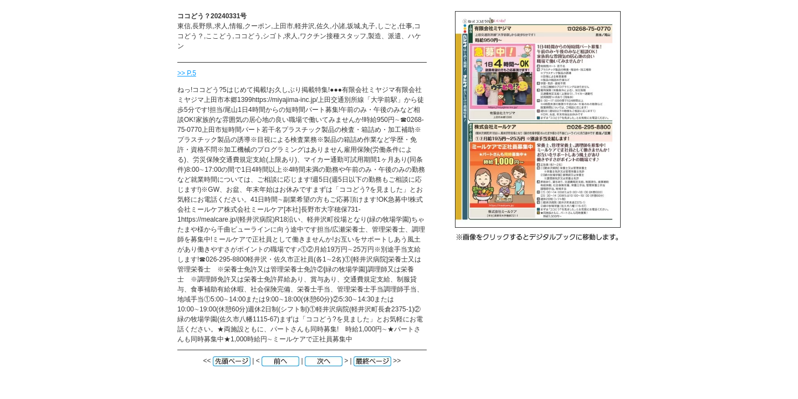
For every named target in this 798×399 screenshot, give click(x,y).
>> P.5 (186, 73)
